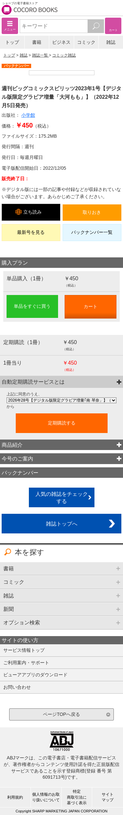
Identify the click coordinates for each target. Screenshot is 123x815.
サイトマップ (107, 797)
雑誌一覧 (40, 55)
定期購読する (61, 422)
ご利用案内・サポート (26, 662)
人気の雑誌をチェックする (61, 497)
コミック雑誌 (64, 55)
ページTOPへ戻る (61, 714)
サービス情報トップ (24, 650)
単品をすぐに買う (32, 306)
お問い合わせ (17, 687)
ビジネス (61, 42)
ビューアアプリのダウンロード (35, 674)
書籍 (36, 42)
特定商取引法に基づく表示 (77, 797)
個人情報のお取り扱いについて (46, 797)
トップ (12, 42)
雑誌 (110, 42)
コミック (86, 42)
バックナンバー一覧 (92, 232)
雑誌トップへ (61, 524)
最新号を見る (31, 232)
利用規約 (15, 797)
